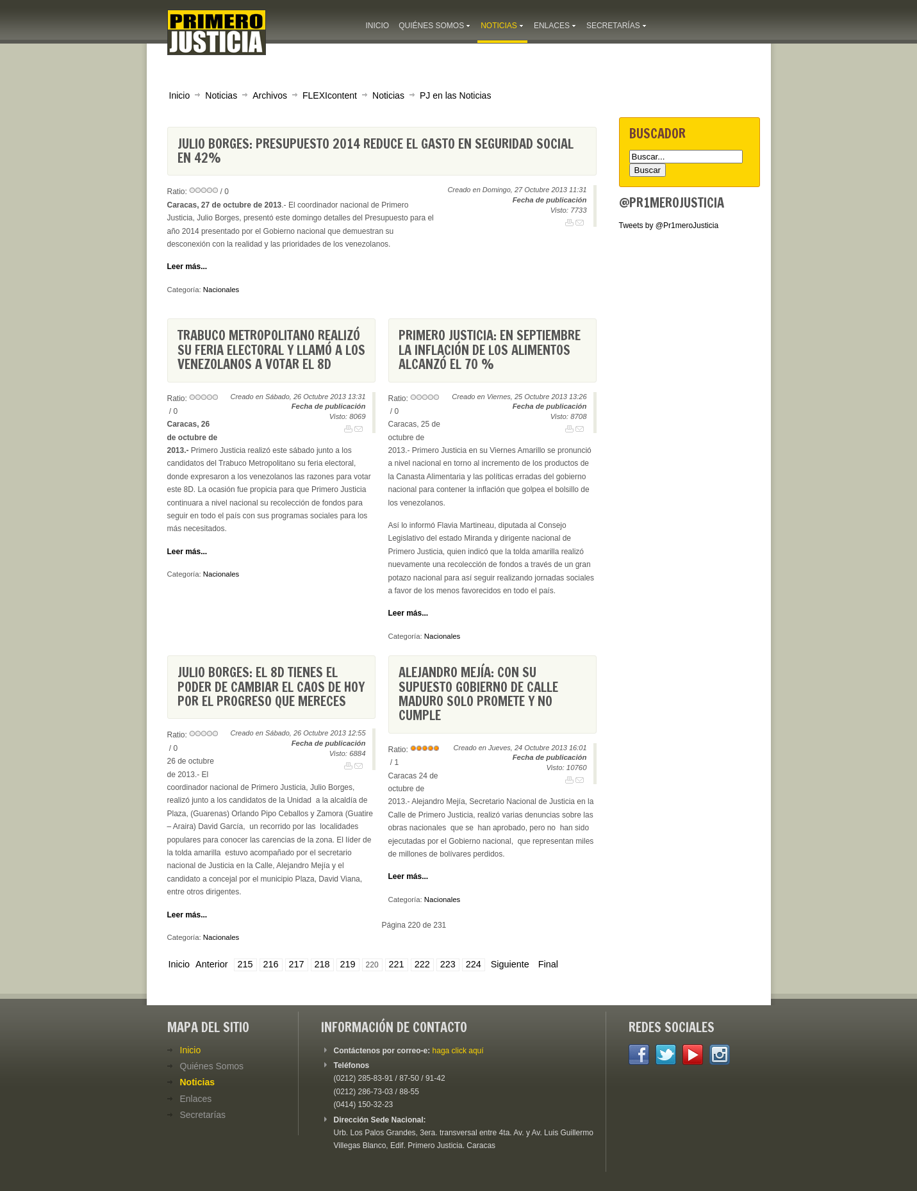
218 (322, 964)
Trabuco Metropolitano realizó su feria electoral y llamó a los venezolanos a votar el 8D (271, 350)
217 (296, 964)
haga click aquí (458, 1050)
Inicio (179, 95)
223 (448, 964)
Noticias (221, 95)
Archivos (269, 95)
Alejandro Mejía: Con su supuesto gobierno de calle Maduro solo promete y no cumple (478, 694)
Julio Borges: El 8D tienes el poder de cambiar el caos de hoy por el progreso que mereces (271, 686)
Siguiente (510, 964)
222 (422, 964)
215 (245, 964)
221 (396, 964)
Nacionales (221, 289)
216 (271, 964)
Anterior (211, 964)
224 (473, 964)
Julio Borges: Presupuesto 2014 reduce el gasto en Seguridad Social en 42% (376, 151)
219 (348, 964)
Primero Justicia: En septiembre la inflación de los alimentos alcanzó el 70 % (490, 350)
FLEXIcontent (329, 95)
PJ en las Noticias (456, 95)
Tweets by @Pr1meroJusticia (669, 225)
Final (548, 964)
